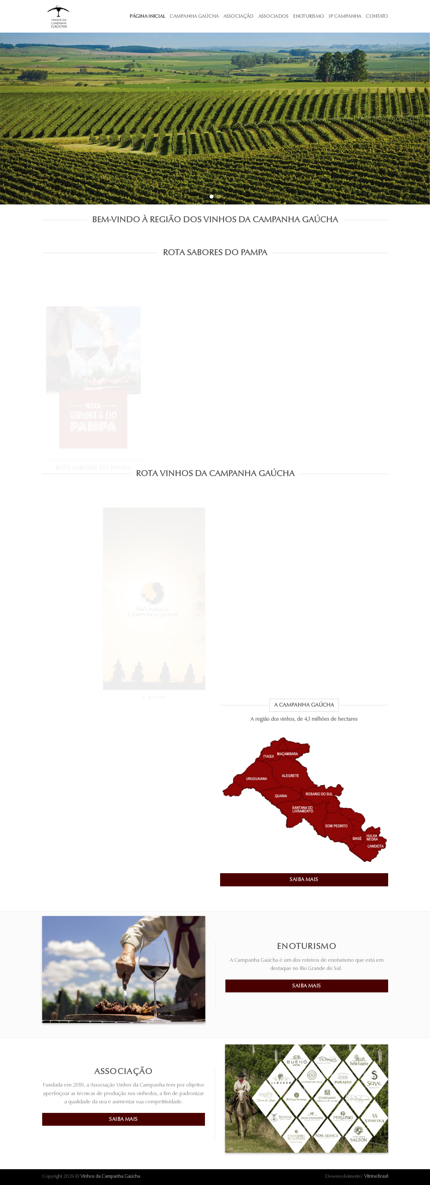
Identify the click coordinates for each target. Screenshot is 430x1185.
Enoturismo (308, 16)
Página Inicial (147, 16)
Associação (238, 16)
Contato (377, 16)
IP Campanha (345, 16)
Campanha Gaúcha (194, 16)
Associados (273, 16)
